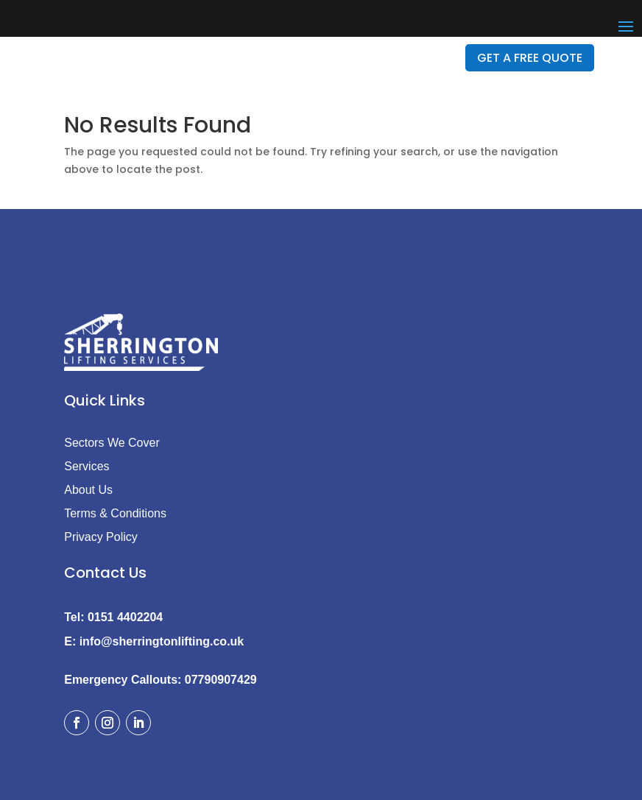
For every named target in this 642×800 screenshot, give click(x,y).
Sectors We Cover (112, 442)
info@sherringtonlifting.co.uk (162, 641)
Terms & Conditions (115, 513)
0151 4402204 (125, 617)
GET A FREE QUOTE (529, 57)
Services (86, 466)
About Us (88, 490)
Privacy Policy (101, 537)
